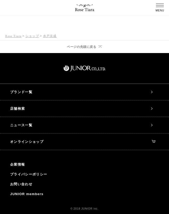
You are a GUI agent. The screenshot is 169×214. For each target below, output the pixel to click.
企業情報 (17, 164)
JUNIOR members (27, 194)
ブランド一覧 (21, 92)
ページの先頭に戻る (81, 46)
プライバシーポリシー (28, 174)
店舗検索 (17, 108)
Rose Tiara (13, 36)
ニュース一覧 (21, 125)
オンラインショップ (83, 142)
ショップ (32, 36)
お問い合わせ (21, 184)
